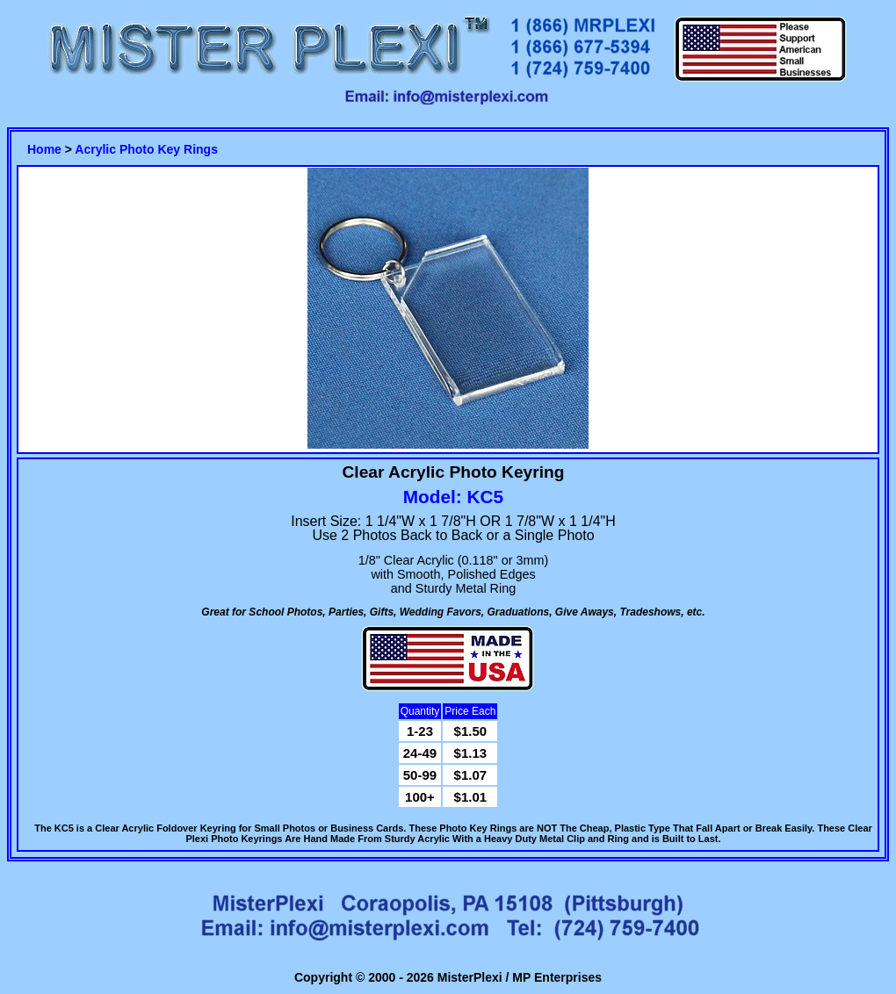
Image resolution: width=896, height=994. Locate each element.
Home (44, 149)
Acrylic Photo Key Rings (146, 149)
